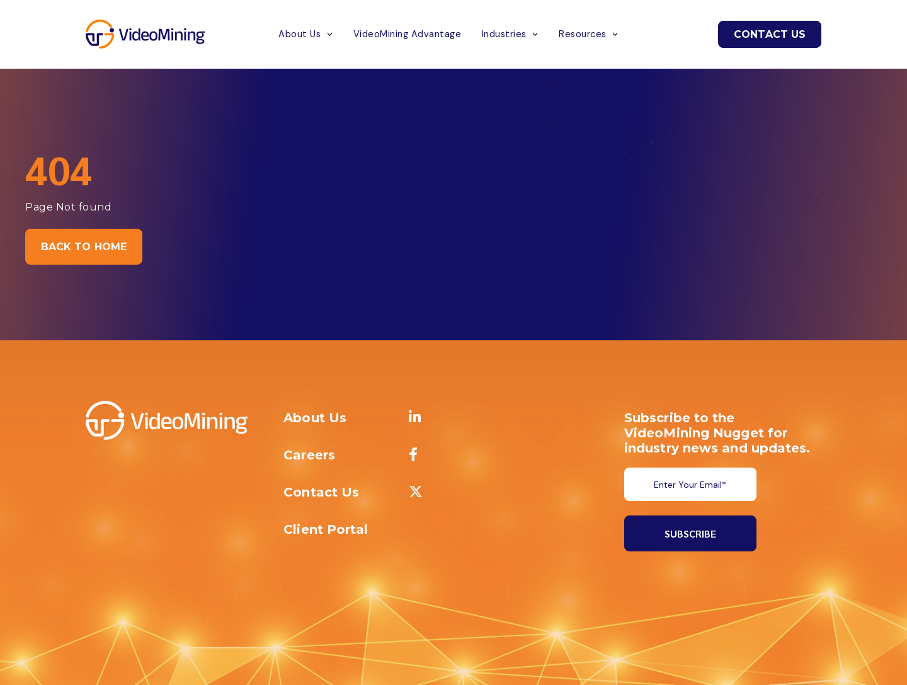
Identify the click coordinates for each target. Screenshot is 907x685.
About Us (299, 34)
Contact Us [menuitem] (321, 492)
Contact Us (770, 34)
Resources (583, 34)
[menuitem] (415, 417)
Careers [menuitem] (309, 455)
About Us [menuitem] (314, 417)
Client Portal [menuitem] (325, 529)
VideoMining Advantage (407, 34)
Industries (504, 34)
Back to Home (84, 247)
